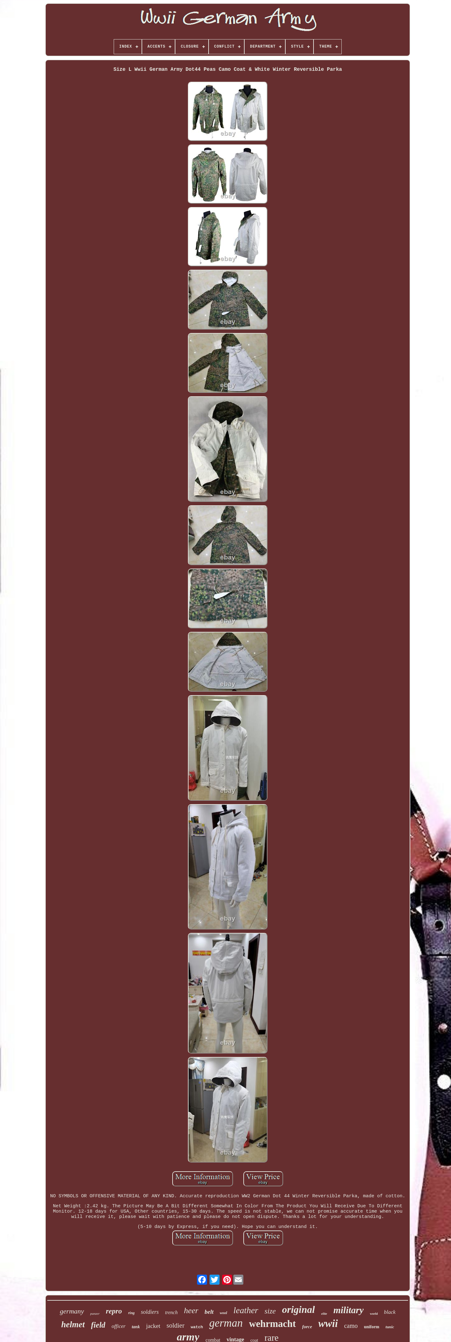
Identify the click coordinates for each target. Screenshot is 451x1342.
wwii (328, 1323)
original (298, 1309)
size (270, 1311)
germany (72, 1311)
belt (209, 1311)
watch (197, 1327)
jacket (153, 1326)
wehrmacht (272, 1323)
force (307, 1326)
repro (114, 1311)
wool (223, 1313)
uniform (371, 1326)
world (374, 1313)
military (348, 1310)
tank (136, 1326)
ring (131, 1313)
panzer (95, 1313)
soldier (175, 1325)
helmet (73, 1324)
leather (245, 1310)
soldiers (150, 1312)
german (226, 1323)
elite (324, 1313)
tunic (390, 1326)
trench (171, 1312)
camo (351, 1325)
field (98, 1325)
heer (191, 1310)
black (390, 1312)
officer (118, 1326)
